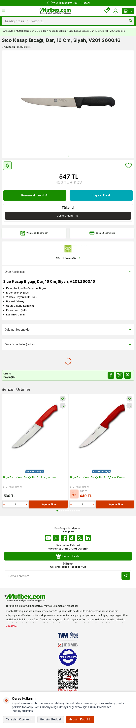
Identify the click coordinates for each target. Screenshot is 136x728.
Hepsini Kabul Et (80, 719)
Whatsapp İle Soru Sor (34, 233)
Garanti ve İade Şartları (68, 344)
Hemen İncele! (68, 556)
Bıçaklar (41, 31)
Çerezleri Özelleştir (19, 719)
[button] (68, 156)
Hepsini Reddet (50, 719)
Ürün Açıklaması (68, 272)
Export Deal (101, 195)
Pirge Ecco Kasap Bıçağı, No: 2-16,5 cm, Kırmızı (97, 477)
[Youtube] (48, 538)
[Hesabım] (115, 11)
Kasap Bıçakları (57, 31)
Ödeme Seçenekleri (102, 233)
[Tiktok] (72, 538)
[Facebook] (64, 538)
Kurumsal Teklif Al (34, 195)
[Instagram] (56, 538)
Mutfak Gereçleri (25, 31)
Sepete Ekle (48, 504)
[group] (68, 104)
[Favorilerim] (106, 11)
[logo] (55, 11)
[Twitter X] (80, 538)
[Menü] (3, 11)
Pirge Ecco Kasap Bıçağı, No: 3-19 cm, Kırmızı (29, 477)
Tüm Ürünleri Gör (68, 258)
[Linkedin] (88, 538)
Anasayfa (8, 31)
